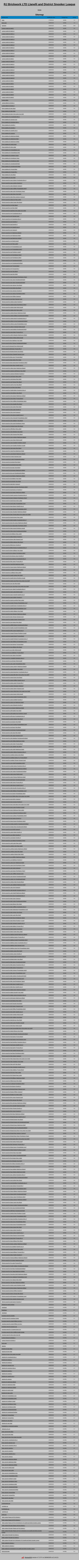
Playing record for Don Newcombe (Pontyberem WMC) (14, 525)
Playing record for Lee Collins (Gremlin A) (11, 835)
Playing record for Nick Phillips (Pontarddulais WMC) (14, 1009)
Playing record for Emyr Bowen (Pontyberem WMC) (13, 553)
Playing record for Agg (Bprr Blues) (10, 205)
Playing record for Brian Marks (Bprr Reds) (11, 359)
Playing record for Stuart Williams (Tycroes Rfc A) (13, 1252)
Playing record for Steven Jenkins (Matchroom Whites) (14, 1243)
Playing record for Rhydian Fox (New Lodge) (12, 1094)
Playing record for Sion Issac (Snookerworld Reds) (13, 1207)
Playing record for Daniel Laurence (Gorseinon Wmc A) (14, 495)
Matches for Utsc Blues (7, 1420)
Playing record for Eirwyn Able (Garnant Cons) (12, 539)
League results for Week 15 (8, 45)
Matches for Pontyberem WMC (9, 1406)
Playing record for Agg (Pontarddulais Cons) (12, 246)
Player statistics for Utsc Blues (9, 174)
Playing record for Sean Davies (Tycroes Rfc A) (12, 1185)
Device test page (5, 1551)
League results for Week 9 (8, 97)
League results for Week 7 (8, 92)
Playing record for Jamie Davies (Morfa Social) (12, 694)
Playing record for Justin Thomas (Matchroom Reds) (14, 777)
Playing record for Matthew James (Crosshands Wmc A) (14, 942)
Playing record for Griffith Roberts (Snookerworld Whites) (15, 625)
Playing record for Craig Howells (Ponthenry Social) (13, 445)
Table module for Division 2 (8, 1545)
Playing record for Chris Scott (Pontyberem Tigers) (13, 423)
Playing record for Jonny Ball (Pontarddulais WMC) (13, 763)
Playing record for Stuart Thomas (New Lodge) (12, 1249)
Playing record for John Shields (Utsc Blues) (12, 746)
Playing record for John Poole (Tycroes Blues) (12, 743)
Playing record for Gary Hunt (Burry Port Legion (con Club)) (15, 586)
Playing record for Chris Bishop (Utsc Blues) (12, 393)
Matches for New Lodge (7, 1393)
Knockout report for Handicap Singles (10, 1318)
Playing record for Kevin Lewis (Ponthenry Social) (13, 807)
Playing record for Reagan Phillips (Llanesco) (12, 1091)
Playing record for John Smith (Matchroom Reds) (13, 749)
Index (3, 20)
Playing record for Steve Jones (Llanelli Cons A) (13, 1232)
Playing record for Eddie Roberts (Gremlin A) (12, 536)
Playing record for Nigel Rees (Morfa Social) (12, 1025)
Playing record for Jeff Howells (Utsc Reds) (11, 710)
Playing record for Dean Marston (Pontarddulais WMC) (14, 509)
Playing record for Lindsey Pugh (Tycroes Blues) (13, 881)
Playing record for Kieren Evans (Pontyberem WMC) (14, 821)
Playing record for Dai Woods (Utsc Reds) (11, 481)
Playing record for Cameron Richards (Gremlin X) (13, 373)
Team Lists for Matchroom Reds (9, 1462)
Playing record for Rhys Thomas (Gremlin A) (12, 1108)
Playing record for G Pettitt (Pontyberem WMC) (12, 569)
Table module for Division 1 (8, 1543)
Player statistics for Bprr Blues (9, 108)
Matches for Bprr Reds (7, 1351)
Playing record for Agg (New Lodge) (10, 243)
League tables (5, 100)
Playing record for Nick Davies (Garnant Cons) (12, 1006)
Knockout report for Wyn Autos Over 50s (11, 1335)
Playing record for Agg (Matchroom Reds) (11, 235)
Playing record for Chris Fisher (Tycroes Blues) (12, 398)
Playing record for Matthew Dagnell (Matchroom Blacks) (14, 934)
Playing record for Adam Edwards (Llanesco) (12, 185)
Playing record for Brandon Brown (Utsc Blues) (12, 351)
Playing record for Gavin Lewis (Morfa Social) (12, 591)
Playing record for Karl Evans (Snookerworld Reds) (13, 779)
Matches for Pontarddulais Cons (9, 1395)
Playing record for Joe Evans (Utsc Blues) (11, 727)
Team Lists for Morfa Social (8, 1467)
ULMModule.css (5, 1509)
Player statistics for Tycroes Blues (9, 169)
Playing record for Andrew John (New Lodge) (12, 310)
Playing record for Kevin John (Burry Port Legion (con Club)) (15, 804)
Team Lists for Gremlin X (7, 1451)
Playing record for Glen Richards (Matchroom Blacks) (14, 614)
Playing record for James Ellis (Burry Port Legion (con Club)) (15, 674)
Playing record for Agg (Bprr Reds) (10, 208)
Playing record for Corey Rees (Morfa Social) (12, 440)
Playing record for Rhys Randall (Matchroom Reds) (13, 1105)
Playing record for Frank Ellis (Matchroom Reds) (13, 564)
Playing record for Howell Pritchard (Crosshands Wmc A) (15, 638)
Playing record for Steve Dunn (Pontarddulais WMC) (14, 1221)
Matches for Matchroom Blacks (9, 1382)
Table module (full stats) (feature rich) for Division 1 (13, 1525)
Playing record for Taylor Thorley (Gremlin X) (12, 1254)
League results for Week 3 (8, 80)
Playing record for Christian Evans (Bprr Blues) (12, 426)
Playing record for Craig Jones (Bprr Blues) (11, 448)
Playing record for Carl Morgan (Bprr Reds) (11, 379)
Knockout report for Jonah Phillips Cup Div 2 (12, 1324)
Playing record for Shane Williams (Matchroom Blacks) (14, 1191)
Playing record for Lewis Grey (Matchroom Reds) (13, 862)
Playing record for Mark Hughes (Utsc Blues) (12, 912)
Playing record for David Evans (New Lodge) (12, 500)
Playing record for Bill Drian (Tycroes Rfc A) (12, 348)
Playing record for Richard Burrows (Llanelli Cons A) (14, 1116)
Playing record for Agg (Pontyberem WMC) (11, 257)
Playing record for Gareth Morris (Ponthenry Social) (13, 578)
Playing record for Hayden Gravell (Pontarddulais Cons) (14, 627)
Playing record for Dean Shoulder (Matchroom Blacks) (14, 511)
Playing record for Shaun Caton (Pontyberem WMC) (14, 1196)
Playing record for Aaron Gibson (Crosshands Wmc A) (14, 180)
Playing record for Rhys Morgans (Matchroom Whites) (14, 1103)
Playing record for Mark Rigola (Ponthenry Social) (13, 920)
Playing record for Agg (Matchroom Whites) (11, 238)
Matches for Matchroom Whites (9, 1387)
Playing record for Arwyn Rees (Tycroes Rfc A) (12, 332)
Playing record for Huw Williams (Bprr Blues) (12, 647)
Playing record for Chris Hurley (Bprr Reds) (11, 406)
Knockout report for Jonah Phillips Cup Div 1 (12, 1321)
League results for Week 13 (8, 39)
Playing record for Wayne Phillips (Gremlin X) (12, 1290)
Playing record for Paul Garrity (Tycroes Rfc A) (12, 1047)
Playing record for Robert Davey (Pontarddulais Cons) (14, 1147)
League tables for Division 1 (8, 103)
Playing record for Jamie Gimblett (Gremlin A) (12, 699)
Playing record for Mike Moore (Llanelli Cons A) (12, 984)
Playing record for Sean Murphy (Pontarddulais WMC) (14, 1188)
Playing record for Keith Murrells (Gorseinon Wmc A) (14, 788)
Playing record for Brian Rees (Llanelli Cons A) (12, 365)
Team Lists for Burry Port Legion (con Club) (12, 1437)
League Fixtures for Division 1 (8, 1337)
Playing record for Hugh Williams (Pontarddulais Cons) (14, 641)
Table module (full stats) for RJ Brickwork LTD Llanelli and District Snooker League (20, 1540)
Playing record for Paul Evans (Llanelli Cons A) (12, 1044)
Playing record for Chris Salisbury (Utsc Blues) (12, 420)
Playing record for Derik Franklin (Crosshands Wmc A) (14, 520)
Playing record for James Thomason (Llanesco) (12, 685)
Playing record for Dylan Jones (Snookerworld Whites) (14, 531)
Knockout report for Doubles (8, 1315)
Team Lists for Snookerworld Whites (10, 1489)
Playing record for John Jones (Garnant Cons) (12, 735)
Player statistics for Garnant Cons (9, 119)
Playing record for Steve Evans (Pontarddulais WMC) (14, 1224)
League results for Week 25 (8, 75)
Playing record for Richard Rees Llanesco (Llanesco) (14, 1133)
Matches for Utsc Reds (7, 1423)
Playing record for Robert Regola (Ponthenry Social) (14, 1149)
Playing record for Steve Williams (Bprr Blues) (12, 1241)
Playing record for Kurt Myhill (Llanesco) (11, 829)
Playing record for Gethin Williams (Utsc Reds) (12, 611)
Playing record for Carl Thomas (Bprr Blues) (12, 382)
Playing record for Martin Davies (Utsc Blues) (12, 928)
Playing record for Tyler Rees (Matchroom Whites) (13, 1282)
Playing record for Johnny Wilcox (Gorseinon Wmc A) (14, 752)
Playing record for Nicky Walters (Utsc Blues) (12, 1017)
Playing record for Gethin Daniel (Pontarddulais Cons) (14, 608)
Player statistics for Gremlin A (8, 125)
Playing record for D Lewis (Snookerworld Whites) (13, 459)
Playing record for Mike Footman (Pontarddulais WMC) (14, 970)
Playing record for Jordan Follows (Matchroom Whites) (14, 768)
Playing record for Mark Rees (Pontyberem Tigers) (13, 917)
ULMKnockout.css (6, 1503)
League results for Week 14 (8, 42)
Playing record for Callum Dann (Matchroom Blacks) (14, 368)
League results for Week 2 (8, 58)
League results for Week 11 (8, 33)
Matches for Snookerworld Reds (9, 1409)
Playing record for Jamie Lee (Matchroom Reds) (13, 702)
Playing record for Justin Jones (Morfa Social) (12, 774)
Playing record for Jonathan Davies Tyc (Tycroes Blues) (14, 757)
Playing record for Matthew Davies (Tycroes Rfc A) (13, 937)
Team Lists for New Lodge (8, 1470)
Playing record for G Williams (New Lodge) (11, 572)
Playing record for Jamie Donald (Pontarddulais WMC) (14, 696)
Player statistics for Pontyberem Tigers (10, 158)
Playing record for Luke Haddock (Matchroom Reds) (14, 884)
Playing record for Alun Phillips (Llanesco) (11, 296)
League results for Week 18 (8, 53)
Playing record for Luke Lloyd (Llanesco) (11, 887)
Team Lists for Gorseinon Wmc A (9, 1445)
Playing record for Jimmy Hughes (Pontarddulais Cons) (14, 724)
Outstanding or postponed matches (10, 1426)
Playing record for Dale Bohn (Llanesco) (11, 484)
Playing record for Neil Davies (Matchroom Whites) (13, 998)
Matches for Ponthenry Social (8, 1401)
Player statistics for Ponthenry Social (10, 155)
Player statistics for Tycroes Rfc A (9, 172)
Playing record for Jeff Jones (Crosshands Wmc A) (13, 716)
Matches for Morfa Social (7, 1390)
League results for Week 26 (8, 78)
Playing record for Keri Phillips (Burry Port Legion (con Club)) (16, 796)
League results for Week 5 (8, 86)
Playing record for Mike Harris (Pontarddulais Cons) (13, 973)
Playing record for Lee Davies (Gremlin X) (11, 837)
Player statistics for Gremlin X (8, 127)
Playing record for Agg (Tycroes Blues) (10, 265)
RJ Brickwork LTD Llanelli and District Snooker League (39, 4)
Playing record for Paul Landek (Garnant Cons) (12, 1050)
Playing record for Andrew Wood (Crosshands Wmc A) (14, 318)
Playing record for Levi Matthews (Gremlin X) (12, 859)
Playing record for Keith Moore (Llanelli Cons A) (13, 785)
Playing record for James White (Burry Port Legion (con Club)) (16, 691)
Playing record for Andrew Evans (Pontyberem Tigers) (14, 304)
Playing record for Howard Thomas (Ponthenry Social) (14, 633)
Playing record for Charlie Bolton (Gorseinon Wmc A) (14, 390)
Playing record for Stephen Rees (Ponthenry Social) (13, 1213)
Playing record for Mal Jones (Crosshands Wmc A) (13, 895)
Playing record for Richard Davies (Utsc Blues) (12, 1119)
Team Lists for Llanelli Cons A (8, 1453)
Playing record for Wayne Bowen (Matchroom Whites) (14, 1288)
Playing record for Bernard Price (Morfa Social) (12, 346)
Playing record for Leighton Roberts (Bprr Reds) (13, 854)
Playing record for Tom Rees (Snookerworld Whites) (13, 1268)
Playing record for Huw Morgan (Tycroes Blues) (12, 644)
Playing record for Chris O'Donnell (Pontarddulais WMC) (14, 417)
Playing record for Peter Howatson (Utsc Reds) (12, 1061)
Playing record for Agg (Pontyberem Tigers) (12, 255)
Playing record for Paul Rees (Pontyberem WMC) (13, 1053)
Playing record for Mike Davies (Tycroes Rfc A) (12, 967)
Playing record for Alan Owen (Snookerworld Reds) (13, 282)
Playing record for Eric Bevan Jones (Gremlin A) (13, 556)
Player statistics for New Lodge (9, 147)
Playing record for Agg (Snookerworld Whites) (12, 263)
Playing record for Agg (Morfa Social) (10, 241)
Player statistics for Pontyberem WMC (10, 161)
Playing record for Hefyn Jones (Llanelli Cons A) (13, 630)
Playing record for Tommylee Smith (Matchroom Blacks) (14, 1274)
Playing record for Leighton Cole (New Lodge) (12, 846)
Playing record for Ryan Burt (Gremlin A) (11, 1166)
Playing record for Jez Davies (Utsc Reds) (11, 721)
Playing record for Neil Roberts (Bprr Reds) (11, 1000)
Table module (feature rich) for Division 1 (11, 1517)
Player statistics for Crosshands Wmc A (11, 116)
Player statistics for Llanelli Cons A (10, 130)
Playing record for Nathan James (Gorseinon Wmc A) (14, 995)
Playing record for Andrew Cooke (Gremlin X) (12, 301)
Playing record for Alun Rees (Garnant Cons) (12, 299)
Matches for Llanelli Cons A (8, 1376)
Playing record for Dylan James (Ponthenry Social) (13, 528)
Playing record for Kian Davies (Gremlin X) (11, 818)
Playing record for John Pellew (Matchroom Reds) (13, 741)
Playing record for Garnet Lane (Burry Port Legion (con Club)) (16, 580)
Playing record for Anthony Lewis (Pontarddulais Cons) (14, 323)
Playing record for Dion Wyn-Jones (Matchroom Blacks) (14, 522)
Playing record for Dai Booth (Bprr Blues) (11, 462)
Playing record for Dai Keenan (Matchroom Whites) (13, 470)
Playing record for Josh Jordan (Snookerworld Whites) (14, 771)
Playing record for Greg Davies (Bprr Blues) (12, 622)
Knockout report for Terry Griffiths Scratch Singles (13, 1332)
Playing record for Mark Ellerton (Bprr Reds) (12, 904)
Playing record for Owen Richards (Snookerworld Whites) (15, 1033)
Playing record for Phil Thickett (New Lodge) (12, 1075)
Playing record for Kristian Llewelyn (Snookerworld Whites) (15, 824)
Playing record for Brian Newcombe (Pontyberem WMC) (14, 362)
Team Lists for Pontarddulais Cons (9, 1473)
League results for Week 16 (8, 47)
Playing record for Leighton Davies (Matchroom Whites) (14, 848)
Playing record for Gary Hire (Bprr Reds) (11, 583)
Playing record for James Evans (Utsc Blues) (12, 677)
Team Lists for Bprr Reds (7, 1434)
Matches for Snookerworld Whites (9, 1412)
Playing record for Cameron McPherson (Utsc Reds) (14, 370)
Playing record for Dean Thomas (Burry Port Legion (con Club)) (16, 514)
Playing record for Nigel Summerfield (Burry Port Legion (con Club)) (17, 1028)
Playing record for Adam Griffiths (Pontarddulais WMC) (14, 188)
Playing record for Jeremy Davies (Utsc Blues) (12, 719)
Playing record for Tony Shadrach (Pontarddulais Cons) (14, 1277)
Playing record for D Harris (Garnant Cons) (11, 456)
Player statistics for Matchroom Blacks (10, 136)
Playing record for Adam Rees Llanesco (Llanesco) (13, 197)
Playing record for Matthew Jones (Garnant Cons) (13, 945)
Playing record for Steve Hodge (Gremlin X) (12, 1230)
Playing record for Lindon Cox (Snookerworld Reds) (13, 879)
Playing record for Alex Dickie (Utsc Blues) (11, 288)
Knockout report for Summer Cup (9, 1326)
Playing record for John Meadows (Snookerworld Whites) (15, 738)
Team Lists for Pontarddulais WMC (10, 1475)
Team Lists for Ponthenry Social (9, 1478)
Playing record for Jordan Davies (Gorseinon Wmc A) (14, 766)
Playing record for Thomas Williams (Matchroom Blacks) (14, 1257)
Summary (4, 25)
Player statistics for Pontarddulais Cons (11, 150)
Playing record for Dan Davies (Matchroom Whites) (13, 492)
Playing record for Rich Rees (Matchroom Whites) (13, 1114)
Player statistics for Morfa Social (9, 144)
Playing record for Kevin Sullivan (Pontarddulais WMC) (14, 815)
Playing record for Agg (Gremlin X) (9, 224)
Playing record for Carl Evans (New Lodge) (11, 376)
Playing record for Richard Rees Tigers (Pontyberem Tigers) (15, 1136)
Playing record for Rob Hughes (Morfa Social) (12, 1141)
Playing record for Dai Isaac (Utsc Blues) (11, 467)
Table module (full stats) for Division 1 (10, 1534)
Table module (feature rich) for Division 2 (11, 1520)
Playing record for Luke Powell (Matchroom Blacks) (13, 893)
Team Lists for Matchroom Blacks (9, 1459)
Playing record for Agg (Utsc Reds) (10, 274)
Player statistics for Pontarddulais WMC (11, 152)
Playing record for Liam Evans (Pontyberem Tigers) (13, 871)
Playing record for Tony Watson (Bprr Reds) (12, 1279)
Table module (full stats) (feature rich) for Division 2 (13, 1528)
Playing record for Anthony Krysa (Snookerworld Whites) (15, 321)
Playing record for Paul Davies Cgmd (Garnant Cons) (14, 1039)
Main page (4, 22)
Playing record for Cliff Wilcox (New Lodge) (11, 428)
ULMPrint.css (5, 1511)
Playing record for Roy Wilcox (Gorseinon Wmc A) (13, 1163)
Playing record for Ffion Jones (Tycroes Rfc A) (12, 561)
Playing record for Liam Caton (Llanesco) (11, 868)
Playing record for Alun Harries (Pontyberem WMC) (13, 293)
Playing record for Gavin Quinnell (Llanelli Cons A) (13, 594)
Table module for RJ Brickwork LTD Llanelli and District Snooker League (18, 1548)
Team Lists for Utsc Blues (7, 1498)
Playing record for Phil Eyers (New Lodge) (11, 1072)
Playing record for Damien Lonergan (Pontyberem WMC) (15, 487)
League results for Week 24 (8, 72)
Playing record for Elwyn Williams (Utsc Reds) (12, 550)
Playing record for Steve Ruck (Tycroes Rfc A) (12, 1238)
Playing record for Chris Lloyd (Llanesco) (11, 412)
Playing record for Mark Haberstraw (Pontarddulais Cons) (15, 909)
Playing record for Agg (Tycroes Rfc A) (10, 268)
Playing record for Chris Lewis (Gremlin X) (11, 409)
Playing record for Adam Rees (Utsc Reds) (11, 194)
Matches (4, 1346)
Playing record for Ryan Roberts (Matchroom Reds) (13, 1172)
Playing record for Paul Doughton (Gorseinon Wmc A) (14, 1042)
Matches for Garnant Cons (8, 1365)
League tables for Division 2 (8, 105)
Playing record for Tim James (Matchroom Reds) (13, 1260)
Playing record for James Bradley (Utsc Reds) (12, 669)
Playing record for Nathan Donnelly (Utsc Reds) (13, 992)
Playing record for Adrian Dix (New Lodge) (11, 199)
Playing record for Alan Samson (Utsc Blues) (12, 285)
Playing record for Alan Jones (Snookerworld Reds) (13, 279)
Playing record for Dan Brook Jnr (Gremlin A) (12, 489)
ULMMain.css (5, 1506)
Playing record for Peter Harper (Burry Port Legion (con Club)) (16, 1058)
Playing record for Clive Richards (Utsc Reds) (12, 431)
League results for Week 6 (8, 89)
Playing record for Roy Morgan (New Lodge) (12, 1158)
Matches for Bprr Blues (7, 1348)
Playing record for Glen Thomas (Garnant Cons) (13, 616)
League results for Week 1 (8, 28)
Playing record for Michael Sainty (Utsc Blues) (12, 959)
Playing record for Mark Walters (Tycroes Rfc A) (13, 926)
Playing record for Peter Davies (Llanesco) (11, 1056)
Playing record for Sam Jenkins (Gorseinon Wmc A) (13, 1174)
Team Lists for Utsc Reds (7, 1500)
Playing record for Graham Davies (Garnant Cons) (13, 619)
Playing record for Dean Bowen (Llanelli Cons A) (13, 506)
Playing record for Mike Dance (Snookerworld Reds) (14, 962)
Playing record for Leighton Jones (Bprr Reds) (12, 851)
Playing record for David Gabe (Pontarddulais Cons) (14, 503)
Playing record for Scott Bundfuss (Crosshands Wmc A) (14, 1183)
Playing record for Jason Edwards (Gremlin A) (12, 705)
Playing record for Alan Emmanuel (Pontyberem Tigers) (14, 277)
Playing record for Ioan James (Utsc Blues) (11, 655)
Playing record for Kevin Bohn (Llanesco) (11, 799)
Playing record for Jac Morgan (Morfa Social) (12, 661)
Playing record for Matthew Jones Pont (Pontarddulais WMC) (16, 948)
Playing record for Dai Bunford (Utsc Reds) (11, 464)
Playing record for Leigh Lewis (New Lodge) (12, 843)
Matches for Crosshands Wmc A (9, 1357)
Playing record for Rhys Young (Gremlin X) (11, 1111)
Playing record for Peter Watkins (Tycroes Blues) (13, 1069)
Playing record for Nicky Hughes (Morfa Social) (12, 1014)
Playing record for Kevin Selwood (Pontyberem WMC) (14, 813)
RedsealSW (26, 1557)
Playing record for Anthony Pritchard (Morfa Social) (13, 326)
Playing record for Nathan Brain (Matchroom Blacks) (14, 989)
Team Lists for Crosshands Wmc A (10, 1440)
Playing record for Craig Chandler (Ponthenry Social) (14, 442)
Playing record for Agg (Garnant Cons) (10, 216)
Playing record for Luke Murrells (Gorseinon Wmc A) (14, 890)
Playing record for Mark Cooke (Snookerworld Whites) (14, 901)
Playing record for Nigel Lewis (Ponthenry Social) (13, 1022)
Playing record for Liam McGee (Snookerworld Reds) (14, 876)
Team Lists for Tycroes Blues (8, 1492)
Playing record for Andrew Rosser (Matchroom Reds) (14, 312)
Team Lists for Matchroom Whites (9, 1464)
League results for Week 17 (8, 50)
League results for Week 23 (8, 69)
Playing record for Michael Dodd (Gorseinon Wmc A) (14, 956)
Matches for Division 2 (7, 1362)
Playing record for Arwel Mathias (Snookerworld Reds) (14, 329)
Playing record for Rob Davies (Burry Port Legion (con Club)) (15, 1138)
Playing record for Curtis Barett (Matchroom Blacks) (13, 453)
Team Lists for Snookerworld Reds (9, 1487)
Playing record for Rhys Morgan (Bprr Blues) (12, 1100)
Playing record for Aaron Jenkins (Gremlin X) (12, 183)
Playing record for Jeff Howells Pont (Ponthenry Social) (14, 713)
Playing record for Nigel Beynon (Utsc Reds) (12, 1020)
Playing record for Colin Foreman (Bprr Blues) (12, 434)
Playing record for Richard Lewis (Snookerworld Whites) (14, 1127)
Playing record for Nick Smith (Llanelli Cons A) (12, 1011)
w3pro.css (4, 1514)
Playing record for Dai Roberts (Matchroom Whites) (13, 475)
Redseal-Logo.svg (6, 1429)
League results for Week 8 (8, 94)
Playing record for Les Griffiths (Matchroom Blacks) (13, 857)
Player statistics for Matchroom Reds (10, 138)
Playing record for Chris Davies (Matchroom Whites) (14, 395)
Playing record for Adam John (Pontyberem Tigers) (13, 191)
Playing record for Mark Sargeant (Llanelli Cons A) (13, 923)
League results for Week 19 (8, 56)
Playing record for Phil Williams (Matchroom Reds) (13, 1078)
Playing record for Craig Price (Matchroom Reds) (13, 451)
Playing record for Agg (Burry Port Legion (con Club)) (14, 210)
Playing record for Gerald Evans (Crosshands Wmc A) (14, 605)
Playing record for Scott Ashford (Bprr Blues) (12, 1180)
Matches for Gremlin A (7, 1371)
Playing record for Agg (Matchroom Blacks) (11, 232)
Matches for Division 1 (7, 1359)
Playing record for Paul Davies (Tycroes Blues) (12, 1036)
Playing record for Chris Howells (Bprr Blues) (12, 404)
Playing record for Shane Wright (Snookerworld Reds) (14, 1194)
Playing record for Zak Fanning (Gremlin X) (11, 1301)
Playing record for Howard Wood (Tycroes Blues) (13, 636)
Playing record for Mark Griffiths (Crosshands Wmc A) (14, 906)
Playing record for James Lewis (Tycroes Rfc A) (12, 683)
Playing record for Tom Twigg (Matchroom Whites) (13, 1271)
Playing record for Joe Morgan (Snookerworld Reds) (14, 730)
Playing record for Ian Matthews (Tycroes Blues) (13, 652)
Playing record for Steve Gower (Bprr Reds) (12, 1227)
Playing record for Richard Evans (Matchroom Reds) (14, 1125)
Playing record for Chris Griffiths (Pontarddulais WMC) (14, 401)
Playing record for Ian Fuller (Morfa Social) (11, 650)
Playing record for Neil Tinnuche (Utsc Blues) (12, 1003)
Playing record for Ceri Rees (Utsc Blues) (11, 387)
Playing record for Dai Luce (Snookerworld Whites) (13, 473)
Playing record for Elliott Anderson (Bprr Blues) (12, 542)
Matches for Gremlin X (7, 1373)
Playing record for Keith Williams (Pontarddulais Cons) (14, 790)
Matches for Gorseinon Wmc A (9, 1368)
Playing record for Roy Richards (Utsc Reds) (12, 1161)
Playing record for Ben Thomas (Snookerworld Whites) (14, 343)
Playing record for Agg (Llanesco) (9, 230)
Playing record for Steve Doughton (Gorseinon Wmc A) (14, 1219)
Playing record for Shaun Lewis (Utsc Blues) (12, 1202)
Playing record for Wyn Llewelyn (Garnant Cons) (13, 1299)
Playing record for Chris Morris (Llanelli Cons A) (13, 415)
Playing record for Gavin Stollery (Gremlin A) (12, 597)
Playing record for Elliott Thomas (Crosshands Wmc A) (14, 547)
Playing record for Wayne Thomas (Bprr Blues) (12, 1293)
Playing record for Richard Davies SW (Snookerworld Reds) (15, 1122)
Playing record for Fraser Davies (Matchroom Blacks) (14, 567)
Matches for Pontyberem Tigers (9, 1404)
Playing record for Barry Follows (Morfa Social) (12, 337)
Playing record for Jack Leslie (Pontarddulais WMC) (13, 663)
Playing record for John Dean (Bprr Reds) (11, 732)
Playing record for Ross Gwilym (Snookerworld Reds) (14, 1155)
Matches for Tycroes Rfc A (8, 1417)
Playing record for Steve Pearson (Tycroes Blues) (13, 1235)
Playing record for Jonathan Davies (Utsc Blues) (13, 754)
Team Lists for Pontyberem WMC (9, 1484)
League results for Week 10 (8, 31)
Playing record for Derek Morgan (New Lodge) (12, 517)
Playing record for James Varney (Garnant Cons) (13, 688)
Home (39, 10)
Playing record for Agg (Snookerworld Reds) (12, 260)
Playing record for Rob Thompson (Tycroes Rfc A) (13, 1144)
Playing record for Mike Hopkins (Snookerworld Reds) (14, 976)
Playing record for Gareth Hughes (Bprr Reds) (12, 575)
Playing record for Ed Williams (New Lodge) (12, 533)
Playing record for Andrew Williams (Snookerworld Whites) (15, 315)
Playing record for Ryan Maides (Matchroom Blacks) (14, 1169)
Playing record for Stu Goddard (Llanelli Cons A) (13, 1246)
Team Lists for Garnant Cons (8, 1442)
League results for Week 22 (8, 67)
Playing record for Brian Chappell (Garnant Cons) (13, 354)
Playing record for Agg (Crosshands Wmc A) (12, 213)
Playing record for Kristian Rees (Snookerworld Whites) (14, 826)
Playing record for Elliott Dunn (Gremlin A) (11, 545)
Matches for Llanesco (7, 1379)
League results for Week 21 (8, 64)
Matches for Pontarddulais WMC (9, 1398)
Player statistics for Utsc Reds (9, 177)
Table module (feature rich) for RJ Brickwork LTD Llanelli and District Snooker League (21, 1522)
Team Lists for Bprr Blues (7, 1431)
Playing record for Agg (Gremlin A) (9, 221)
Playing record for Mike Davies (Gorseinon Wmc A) (13, 964)
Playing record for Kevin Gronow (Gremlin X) (12, 801)
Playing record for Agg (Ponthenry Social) (11, 252)
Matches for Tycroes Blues (8, 1415)
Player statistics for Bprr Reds (8, 111)
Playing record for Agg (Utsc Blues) (10, 271)
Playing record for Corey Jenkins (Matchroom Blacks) (14, 437)
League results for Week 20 (8, 61)
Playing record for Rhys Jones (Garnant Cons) (12, 1097)
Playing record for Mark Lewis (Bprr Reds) (11, 915)
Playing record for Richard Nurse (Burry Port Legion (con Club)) (16, 1130)
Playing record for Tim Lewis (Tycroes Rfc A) (12, 1263)
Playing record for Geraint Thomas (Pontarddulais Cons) (14, 603)
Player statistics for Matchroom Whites (10, 141)
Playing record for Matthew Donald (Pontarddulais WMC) (15, 940)
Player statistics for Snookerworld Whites (11, 166)
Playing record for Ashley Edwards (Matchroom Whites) (14, 335)
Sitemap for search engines (8, 1304)
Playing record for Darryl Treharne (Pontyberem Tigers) (14, 498)
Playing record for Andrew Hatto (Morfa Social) (12, 307)
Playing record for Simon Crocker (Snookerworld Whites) (15, 1205)
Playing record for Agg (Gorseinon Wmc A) (11, 219)
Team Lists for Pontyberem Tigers (9, 1481)
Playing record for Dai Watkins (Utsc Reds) (11, 478)
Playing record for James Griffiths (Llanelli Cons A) (13, 680)
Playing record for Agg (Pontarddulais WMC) (12, 249)
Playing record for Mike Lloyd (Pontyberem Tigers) (13, 981)
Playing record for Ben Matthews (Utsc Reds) (12, 340)
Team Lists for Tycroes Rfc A (8, 1495)
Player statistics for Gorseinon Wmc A (10, 122)
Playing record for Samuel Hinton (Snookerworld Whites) (15, 1177)
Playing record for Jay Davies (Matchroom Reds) (13, 708)
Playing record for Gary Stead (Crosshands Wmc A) (13, 589)
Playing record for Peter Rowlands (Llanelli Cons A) (13, 1067)
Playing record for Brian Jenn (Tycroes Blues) (12, 357)
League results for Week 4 (8, 83)
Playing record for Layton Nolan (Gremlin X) (12, 832)
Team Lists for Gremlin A (7, 1448)
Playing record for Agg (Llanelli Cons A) (11, 227)
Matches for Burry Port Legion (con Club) (11, 1354)
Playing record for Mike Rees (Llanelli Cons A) (12, 986)
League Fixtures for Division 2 (8, 1340)
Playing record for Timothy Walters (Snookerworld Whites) (15, 1266)
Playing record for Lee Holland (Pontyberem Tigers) (13, 840)
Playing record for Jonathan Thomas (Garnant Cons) (14, 760)
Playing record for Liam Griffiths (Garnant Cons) (13, 873)
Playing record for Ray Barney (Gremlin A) (11, 1086)
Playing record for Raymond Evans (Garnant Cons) (13, 1089)
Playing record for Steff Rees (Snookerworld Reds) (13, 1210)
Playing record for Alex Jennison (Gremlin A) (12, 290)
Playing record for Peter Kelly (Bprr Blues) (11, 1064)
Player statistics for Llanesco (8, 133)
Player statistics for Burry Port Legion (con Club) (13, 114)
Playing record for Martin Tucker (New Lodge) (12, 931)
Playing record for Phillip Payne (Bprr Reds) (12, 1080)
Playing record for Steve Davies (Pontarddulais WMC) (14, 1216)
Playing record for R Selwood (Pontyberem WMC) (13, 1083)
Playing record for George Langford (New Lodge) (13, 600)
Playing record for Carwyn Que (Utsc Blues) (12, 384)
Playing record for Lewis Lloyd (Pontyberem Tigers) (13, 865)
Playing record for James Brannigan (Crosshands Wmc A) (15, 672)
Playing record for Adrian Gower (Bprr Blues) (12, 202)
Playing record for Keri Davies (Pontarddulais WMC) (14, 793)
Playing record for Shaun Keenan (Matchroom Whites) (14, 1199)
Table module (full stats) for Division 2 (10, 1537)
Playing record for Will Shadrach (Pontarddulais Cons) (14, 1296)
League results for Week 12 (8, 36)
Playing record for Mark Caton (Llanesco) (11, 898)
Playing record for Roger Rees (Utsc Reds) (11, 1152)
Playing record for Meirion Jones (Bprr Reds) (12, 951)
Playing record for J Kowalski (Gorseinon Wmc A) (13, 658)
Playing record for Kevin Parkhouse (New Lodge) (13, 810)
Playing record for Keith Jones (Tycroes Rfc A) (12, 782)
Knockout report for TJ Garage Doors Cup (11, 1329)
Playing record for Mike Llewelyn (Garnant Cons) (13, 978)
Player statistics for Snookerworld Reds (11, 163)
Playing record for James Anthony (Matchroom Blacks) (14, 666)
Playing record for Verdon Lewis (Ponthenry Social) (13, 1285)
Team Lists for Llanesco (7, 1456)
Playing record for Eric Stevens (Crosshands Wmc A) (14, 558)
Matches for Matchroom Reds (8, 1384)
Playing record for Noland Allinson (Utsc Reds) (12, 1031)
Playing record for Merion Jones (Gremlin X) (12, 953)
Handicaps (4, 1307)
